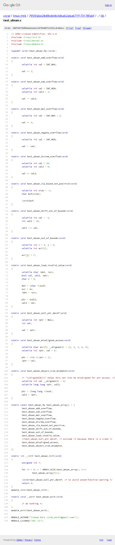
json (109, 539)
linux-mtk (19, 16)
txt (101, 539)
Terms (37, 539)
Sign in (108, 5)
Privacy (28, 539)
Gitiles (19, 539)
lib (102, 16)
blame (87, 28)
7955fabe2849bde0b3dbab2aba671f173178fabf (61, 16)
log (78, 28)
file (69, 28)
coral (6, 16)
